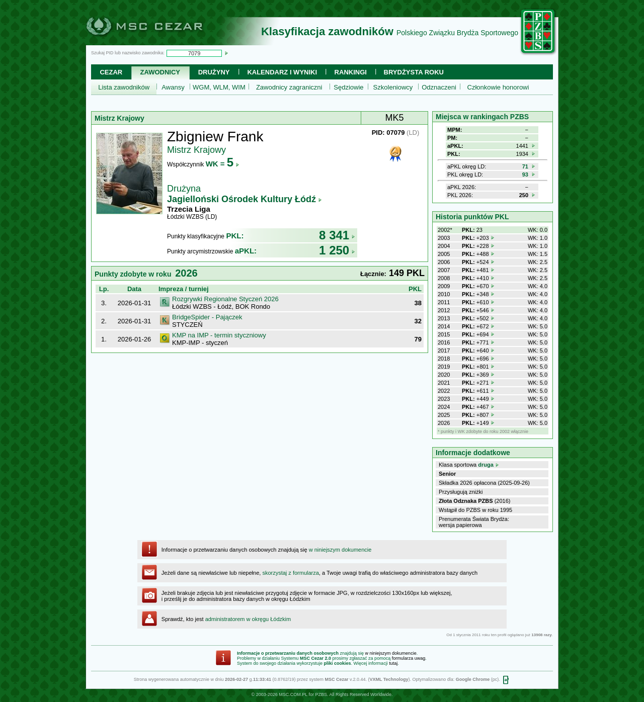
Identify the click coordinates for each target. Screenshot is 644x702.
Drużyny (214, 72)
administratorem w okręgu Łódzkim (248, 619)
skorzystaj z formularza (290, 573)
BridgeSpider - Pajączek (207, 317)
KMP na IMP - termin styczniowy (219, 335)
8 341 (337, 235)
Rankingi (351, 72)
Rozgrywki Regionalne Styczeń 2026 (225, 299)
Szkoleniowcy (393, 87)
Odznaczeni (439, 87)
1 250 (337, 250)
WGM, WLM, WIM (219, 87)
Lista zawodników (123, 87)
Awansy (173, 87)
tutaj (393, 663)
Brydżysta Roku (414, 72)
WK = (222, 163)
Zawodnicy (160, 72)
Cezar (111, 72)
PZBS (321, 694)
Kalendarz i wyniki (282, 72)
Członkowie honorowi (498, 87)
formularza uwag (409, 658)
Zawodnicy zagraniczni (289, 87)
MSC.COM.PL (293, 694)
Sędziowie (348, 87)
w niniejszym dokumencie (340, 550)
